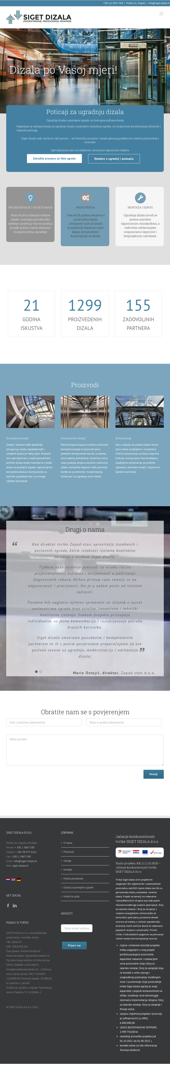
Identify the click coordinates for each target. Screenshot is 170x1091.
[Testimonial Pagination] (36, 671)
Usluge (67, 860)
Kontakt (67, 869)
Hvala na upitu (71, 896)
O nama (67, 843)
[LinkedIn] (15, 905)
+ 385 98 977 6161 (25, 852)
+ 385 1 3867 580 (24, 847)
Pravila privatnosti (73, 878)
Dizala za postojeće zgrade (78, 887)
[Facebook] (8, 905)
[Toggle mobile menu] (161, 14)
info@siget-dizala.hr (159, 3)
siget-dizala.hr (20, 865)
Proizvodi (68, 852)
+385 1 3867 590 (21, 856)
